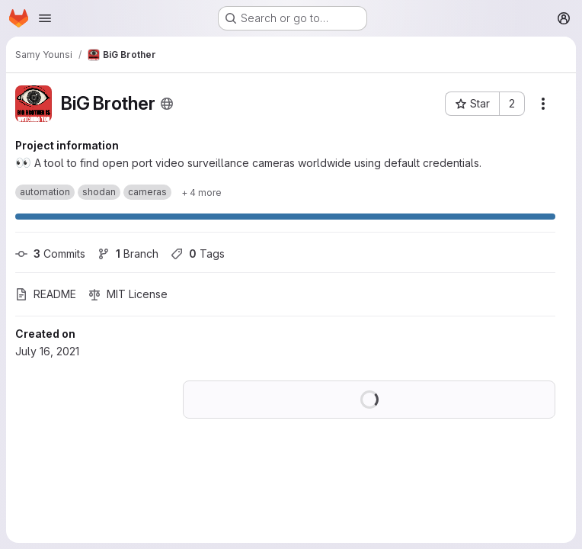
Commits (50, 253)
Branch (128, 253)
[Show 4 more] (201, 192)
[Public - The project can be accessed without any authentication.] (167, 104)
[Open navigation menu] (45, 18)
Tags (198, 253)
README (45, 293)
